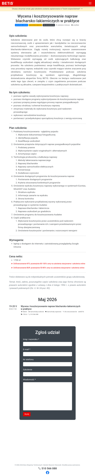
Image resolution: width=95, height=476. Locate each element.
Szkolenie (27, 410)
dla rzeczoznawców (48, 25)
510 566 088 (47, 468)
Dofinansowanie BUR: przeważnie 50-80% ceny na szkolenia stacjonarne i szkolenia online (48, 309)
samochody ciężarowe (35, 25)
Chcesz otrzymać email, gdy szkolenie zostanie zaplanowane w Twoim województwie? (47, 8)
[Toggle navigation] (90, 3)
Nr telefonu (28, 400)
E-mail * (26, 390)
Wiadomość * (29, 420)
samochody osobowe (21, 25)
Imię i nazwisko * (31, 380)
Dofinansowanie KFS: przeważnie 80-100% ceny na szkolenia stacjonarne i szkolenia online (49, 305)
